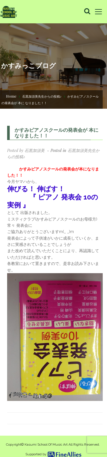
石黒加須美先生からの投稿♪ (42, 96)
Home (11, 96)
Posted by (26, 150)
